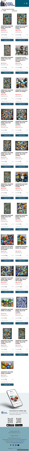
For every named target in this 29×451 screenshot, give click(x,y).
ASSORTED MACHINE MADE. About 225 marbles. (7, 59)
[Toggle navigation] (26, 3)
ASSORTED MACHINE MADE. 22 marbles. (21, 90)
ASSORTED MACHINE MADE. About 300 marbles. (7, 185)
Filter (4, 10)
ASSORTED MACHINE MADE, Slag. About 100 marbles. (7, 279)
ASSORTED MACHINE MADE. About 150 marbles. (7, 27)
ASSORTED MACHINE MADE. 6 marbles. (7, 372)
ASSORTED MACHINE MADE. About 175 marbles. (21, 123)
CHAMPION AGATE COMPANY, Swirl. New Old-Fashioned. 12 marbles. (21, 59)
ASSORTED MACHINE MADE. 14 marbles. (7, 310)
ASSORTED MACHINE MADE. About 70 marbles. (21, 217)
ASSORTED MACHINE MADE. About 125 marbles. (7, 123)
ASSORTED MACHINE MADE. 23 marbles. (21, 247)
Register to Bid (7, 40)
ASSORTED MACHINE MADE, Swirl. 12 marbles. (21, 185)
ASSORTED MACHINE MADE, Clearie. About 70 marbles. (7, 248)
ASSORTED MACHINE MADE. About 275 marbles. (7, 217)
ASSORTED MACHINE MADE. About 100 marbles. (21, 154)
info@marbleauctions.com (17, 442)
